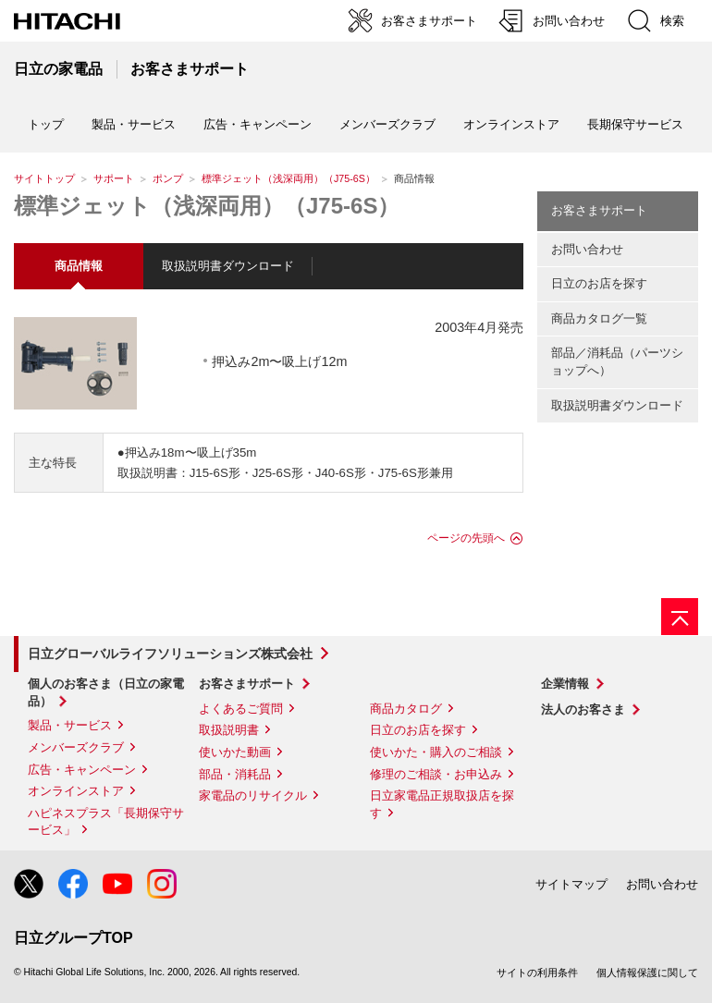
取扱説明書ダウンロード (228, 266)
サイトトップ (44, 178)
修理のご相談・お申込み (436, 774)
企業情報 (565, 684)
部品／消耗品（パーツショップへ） (617, 361)
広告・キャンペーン (82, 770)
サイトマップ (571, 884)
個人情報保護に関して (647, 972)
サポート (113, 178)
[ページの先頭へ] (679, 616)
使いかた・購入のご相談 (436, 752)
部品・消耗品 (235, 774)
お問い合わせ (587, 249)
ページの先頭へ (466, 538)
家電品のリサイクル (253, 795)
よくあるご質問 (241, 709)
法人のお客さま (583, 709)
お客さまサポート (599, 210)
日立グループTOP (73, 938)
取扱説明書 (229, 730)
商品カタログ (406, 709)
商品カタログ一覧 (599, 318)
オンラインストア (511, 124)
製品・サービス (70, 725)
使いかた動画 (235, 752)
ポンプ (168, 178)
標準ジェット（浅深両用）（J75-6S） (288, 178)
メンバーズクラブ (387, 124)
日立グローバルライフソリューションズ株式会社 (170, 653)
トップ (46, 124)
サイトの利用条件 (537, 972)
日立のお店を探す (599, 283)
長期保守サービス (635, 124)
